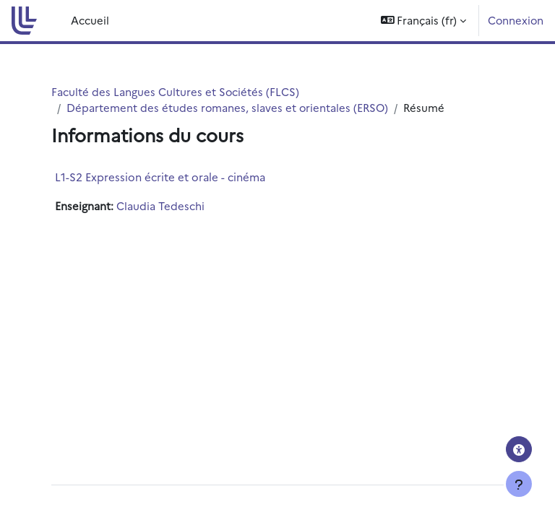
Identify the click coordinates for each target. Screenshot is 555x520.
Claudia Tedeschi (160, 205)
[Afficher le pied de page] (519, 484)
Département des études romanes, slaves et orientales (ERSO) (227, 107)
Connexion (515, 19)
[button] (423, 20)
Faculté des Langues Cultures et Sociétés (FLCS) (175, 91)
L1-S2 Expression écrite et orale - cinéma (160, 176)
